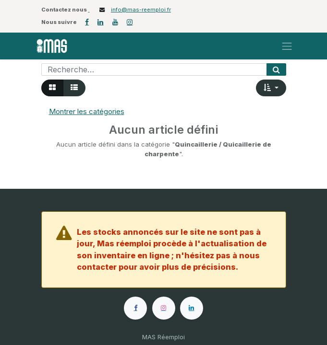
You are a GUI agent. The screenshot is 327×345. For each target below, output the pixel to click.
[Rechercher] (276, 69)
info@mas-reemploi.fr (141, 9)
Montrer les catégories (86, 111)
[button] (271, 88)
